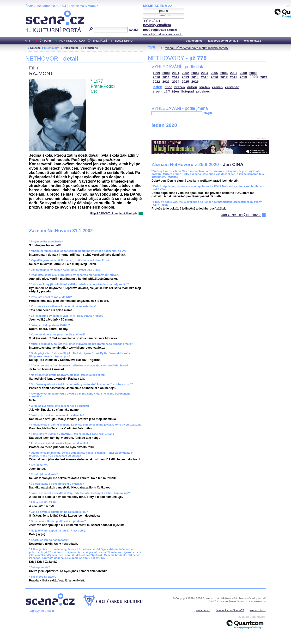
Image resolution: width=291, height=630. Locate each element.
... (141, 213)
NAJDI (133, 29)
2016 (214, 77)
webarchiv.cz (252, 40)
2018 (233, 77)
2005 (214, 73)
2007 (233, 73)
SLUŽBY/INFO (124, 40)
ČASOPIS (46, 40)
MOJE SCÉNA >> (157, 6)
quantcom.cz (194, 40)
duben (192, 87)
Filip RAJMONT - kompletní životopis (113, 213)
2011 (166, 77)
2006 (224, 73)
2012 (175, 77)
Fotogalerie (90, 47)
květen (204, 87)
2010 (156, 77)
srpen (157, 91)
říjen (175, 91)
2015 (204, 77)
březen (179, 87)
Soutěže (35, 47)
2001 (175, 73)
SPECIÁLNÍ (100, 40)
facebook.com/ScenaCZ (223, 40)
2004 (204, 73)
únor (168, 87)
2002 (185, 73)
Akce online (71, 47)
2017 (224, 77)
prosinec (203, 91)
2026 (195, 81)
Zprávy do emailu (42, 610)
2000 (166, 73)
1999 (156, 73)
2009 (253, 73)
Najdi (207, 113)
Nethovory (52, 47)
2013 (185, 77)
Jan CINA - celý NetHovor (241, 215)
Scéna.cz (33, 12)
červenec (232, 87)
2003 (195, 73)
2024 (175, 81)
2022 (156, 81)
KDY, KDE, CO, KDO (72, 40)
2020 (253, 77)
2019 (243, 77)
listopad (187, 91)
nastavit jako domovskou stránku (163, 34)
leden (157, 87)
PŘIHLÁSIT (152, 21)
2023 (166, 81)
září (167, 91)
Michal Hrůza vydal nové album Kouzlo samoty (196, 48)
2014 (195, 77)
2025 (185, 81)
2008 (243, 73)
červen (217, 87)
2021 (263, 77)
